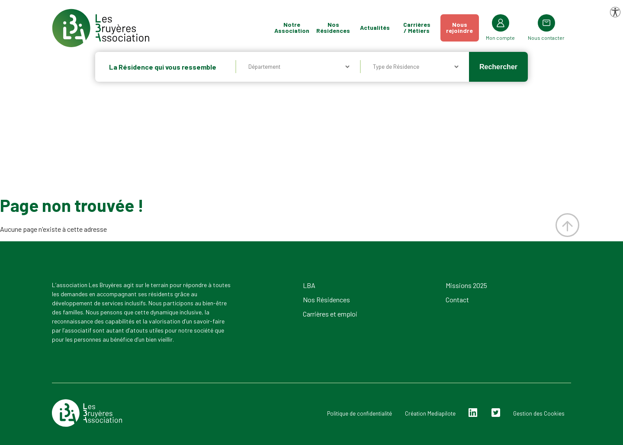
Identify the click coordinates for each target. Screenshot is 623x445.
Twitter (495, 413)
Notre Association (291, 27)
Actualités (375, 27)
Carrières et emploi (330, 314)
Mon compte (500, 38)
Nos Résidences (333, 27)
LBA (309, 285)
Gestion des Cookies (539, 413)
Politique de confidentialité (359, 413)
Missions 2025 (466, 285)
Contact (457, 299)
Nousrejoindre (459, 27)
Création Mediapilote (430, 413)
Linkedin (473, 413)
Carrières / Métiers (416, 27)
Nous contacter (546, 38)
